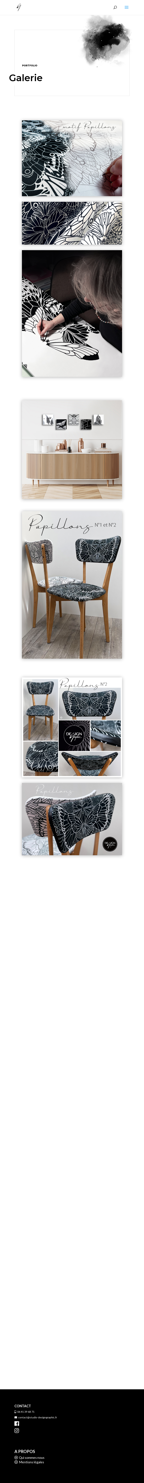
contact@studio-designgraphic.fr (35, 1417)
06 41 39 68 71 (24, 1411)
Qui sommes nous (31, 1457)
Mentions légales (31, 1462)
